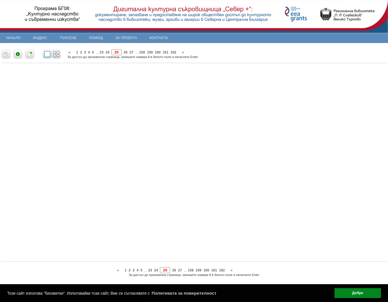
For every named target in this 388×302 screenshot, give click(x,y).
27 (132, 52)
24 (108, 52)
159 (150, 52)
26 (126, 52)
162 (173, 52)
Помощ (96, 38)
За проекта (126, 38)
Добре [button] (357, 293)
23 (102, 52)
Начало (13, 38)
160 (158, 52)
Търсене (68, 38)
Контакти (158, 38)
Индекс (40, 38)
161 (166, 52)
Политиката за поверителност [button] (184, 293)
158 (142, 52)
